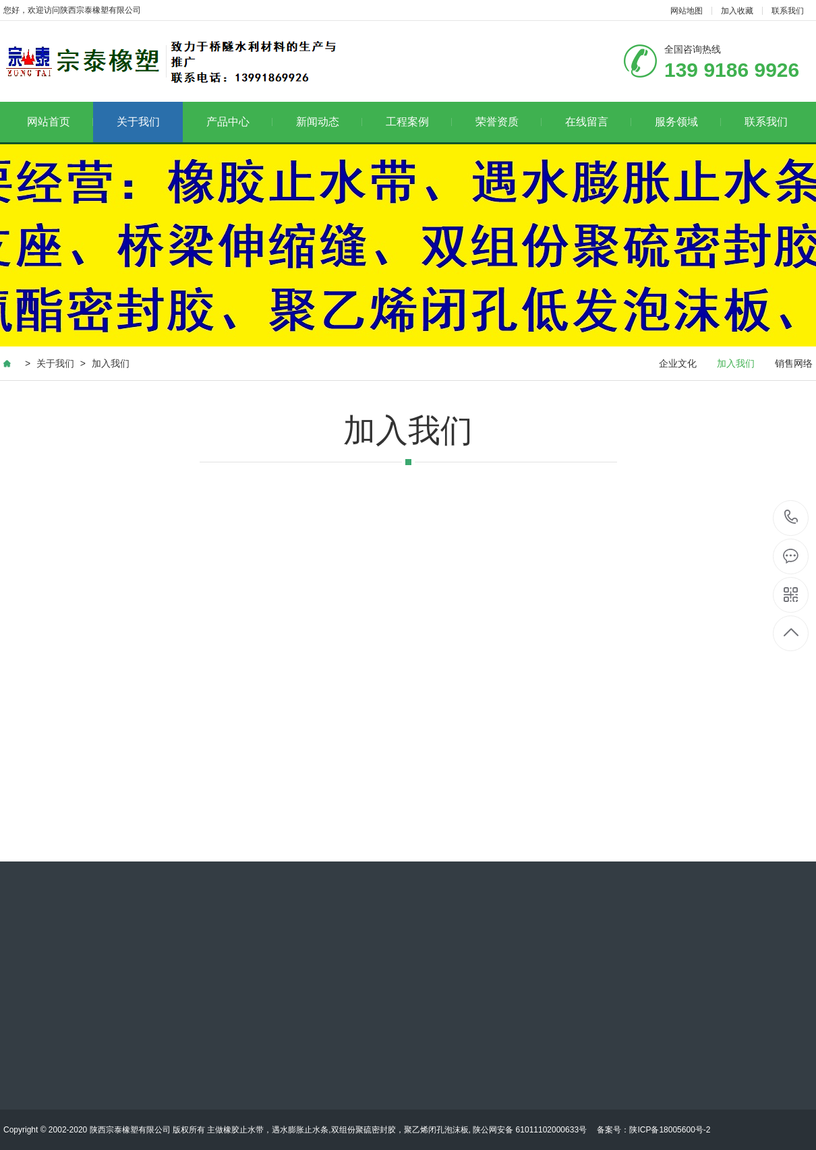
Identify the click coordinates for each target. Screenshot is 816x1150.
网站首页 (60, 121)
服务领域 (688, 121)
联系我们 (787, 11)
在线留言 (598, 121)
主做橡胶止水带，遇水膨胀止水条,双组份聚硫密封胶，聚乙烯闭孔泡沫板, (340, 1129)
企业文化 (678, 363)
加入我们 (110, 363)
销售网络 (794, 363)
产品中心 (239, 121)
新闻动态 (329, 121)
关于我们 (138, 121)
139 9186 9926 (791, 518)
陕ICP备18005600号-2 (669, 1129)
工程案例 (419, 121)
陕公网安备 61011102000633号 (530, 1129)
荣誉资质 (508, 121)
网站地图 (686, 11)
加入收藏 (737, 11)
